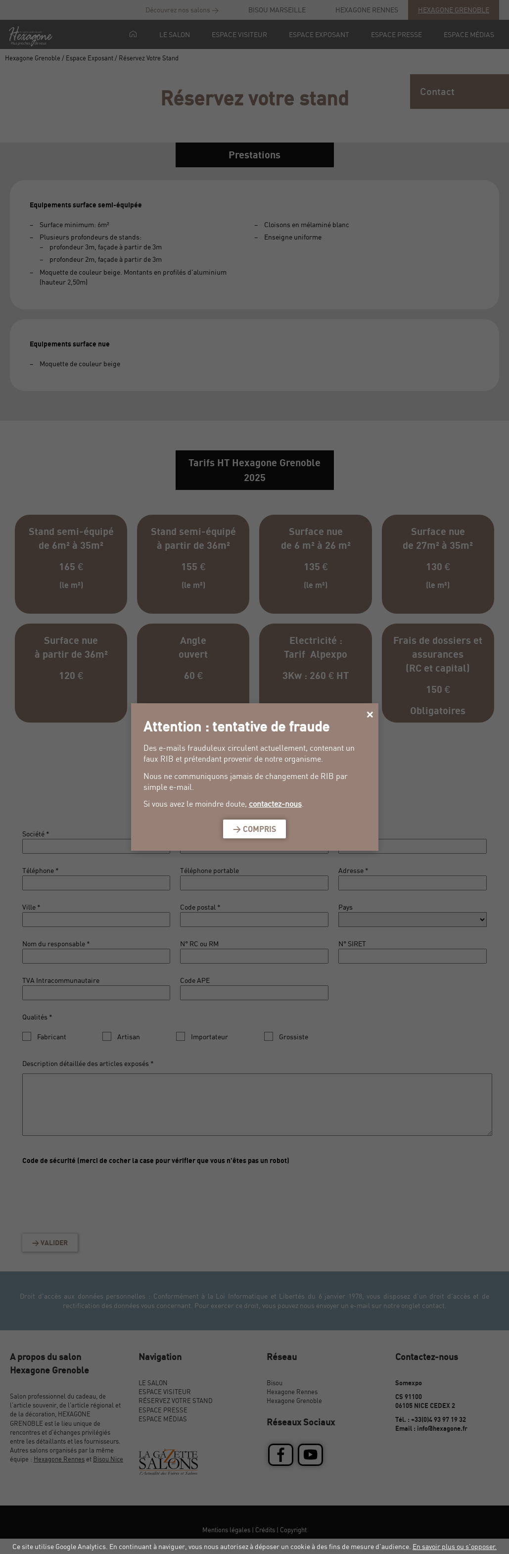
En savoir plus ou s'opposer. (455, 1546)
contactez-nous (275, 804)
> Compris (254, 829)
